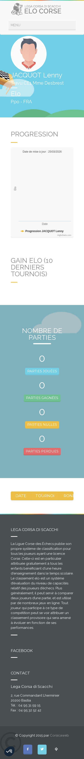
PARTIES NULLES (42, 424)
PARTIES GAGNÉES (42, 398)
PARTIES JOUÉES (42, 371)
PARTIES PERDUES (42, 451)
